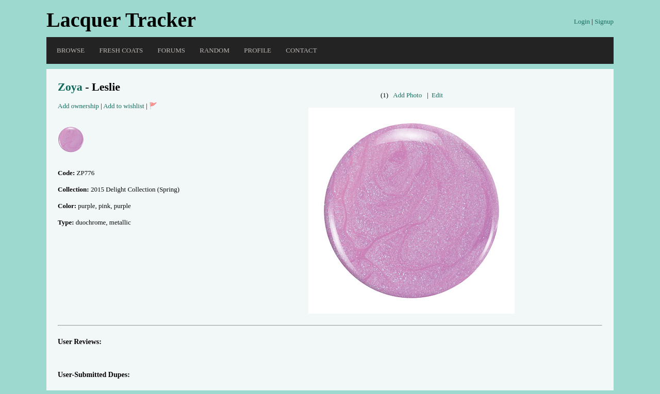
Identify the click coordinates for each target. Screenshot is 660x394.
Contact (301, 50)
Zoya (70, 86)
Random (214, 50)
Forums (171, 50)
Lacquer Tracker (121, 19)
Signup (604, 21)
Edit (437, 95)
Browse (71, 50)
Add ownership (78, 106)
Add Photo (407, 95)
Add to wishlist (123, 106)
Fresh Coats (121, 50)
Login (582, 21)
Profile (257, 50)
